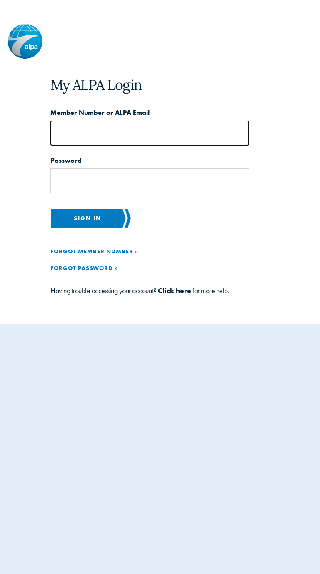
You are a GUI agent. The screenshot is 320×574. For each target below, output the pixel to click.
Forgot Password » (84, 268)
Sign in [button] (87, 218)
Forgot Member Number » (94, 251)
